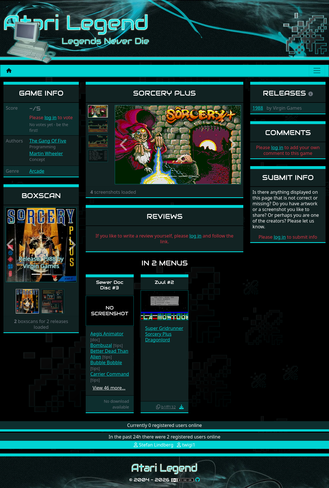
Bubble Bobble (106, 362)
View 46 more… (109, 388)
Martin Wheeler (46, 153)
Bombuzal (101, 345)
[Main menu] (317, 70)
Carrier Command (109, 374)
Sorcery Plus (158, 334)
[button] (11, 245)
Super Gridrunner (164, 328)
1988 (258, 108)
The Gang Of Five (47, 141)
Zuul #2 (164, 282)
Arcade (36, 171)
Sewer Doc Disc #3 (109, 285)
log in (51, 117)
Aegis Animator (106, 334)
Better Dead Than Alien (109, 354)
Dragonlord (157, 340)
